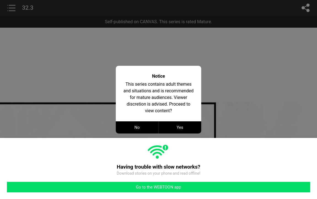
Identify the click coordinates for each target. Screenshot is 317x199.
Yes (180, 127)
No (137, 127)
